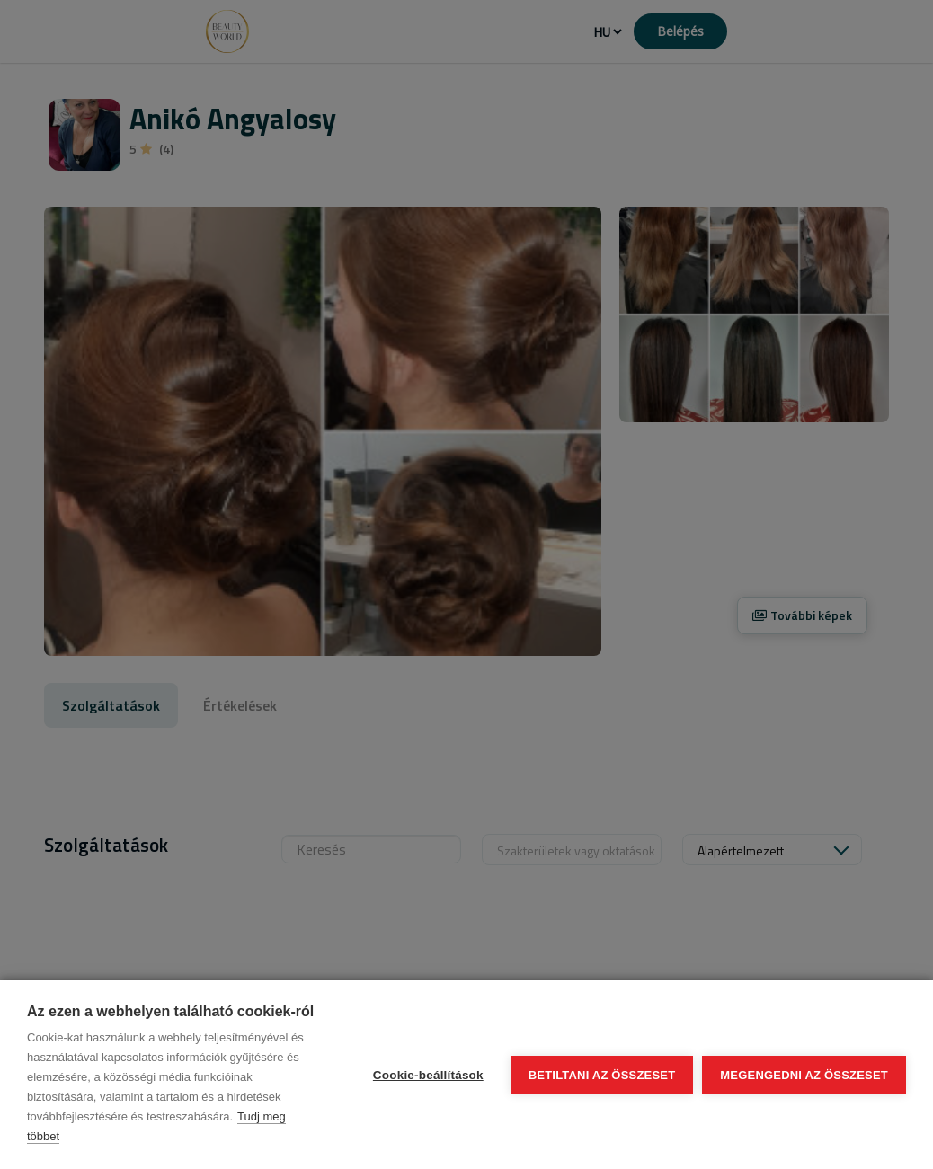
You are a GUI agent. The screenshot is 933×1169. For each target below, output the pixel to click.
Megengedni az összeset (804, 1075)
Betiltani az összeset (602, 1075)
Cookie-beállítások (428, 1075)
